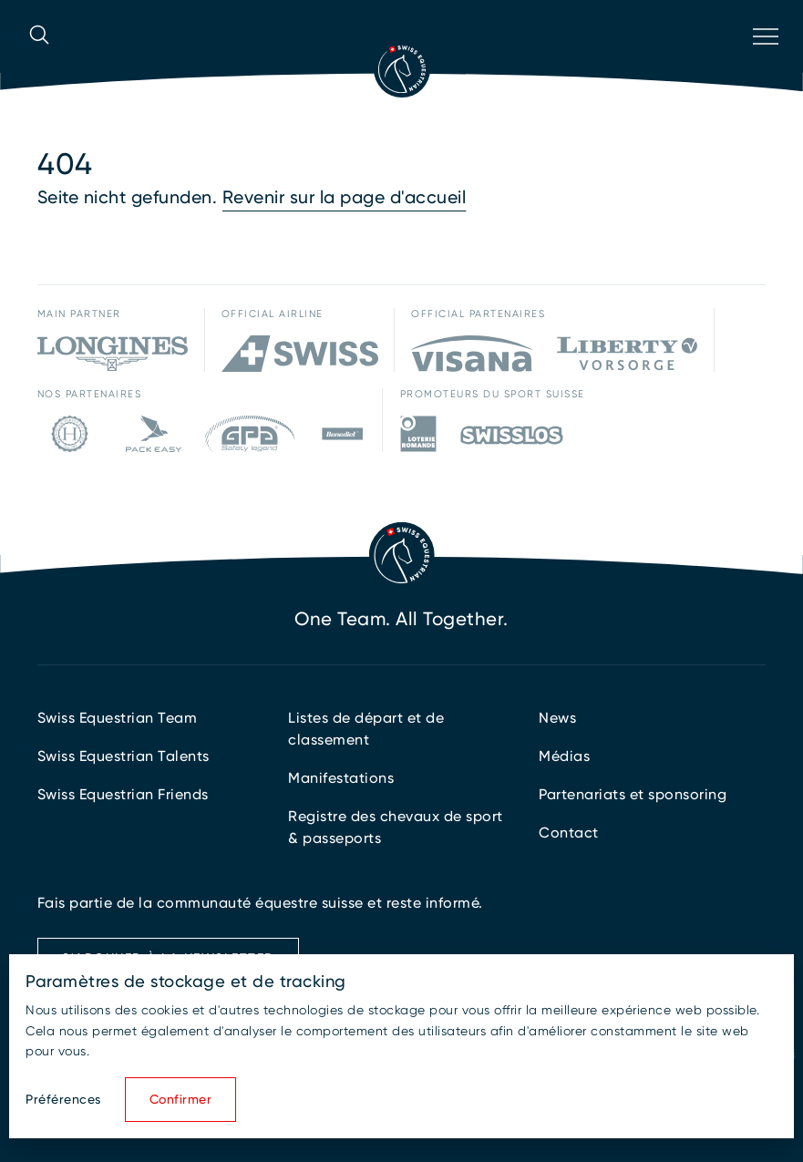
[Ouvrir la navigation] (764, 60)
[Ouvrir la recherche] (39, 60)
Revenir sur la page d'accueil (344, 197)
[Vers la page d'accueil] (402, 69)
